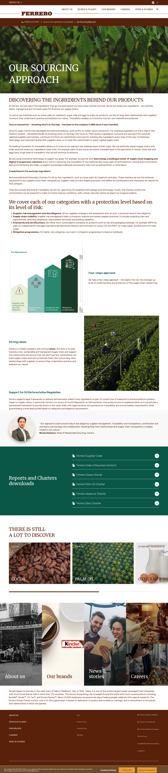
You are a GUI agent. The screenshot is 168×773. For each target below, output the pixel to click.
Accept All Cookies (147, 770)
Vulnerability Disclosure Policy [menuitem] (148, 743)
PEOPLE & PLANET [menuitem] (86, 9)
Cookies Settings (108, 770)
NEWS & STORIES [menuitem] (144, 9)
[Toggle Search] (157, 9)
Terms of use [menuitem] (142, 736)
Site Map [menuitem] (80, 735)
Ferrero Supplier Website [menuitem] (147, 715)
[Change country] (155, 2)
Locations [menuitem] (141, 751)
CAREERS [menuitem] (125, 9)
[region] (84, 769)
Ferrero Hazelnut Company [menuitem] (148, 729)
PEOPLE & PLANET (31, 22)
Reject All (127, 770)
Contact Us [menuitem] (15, 2)
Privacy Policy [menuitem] (82, 722)
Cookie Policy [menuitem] (82, 728)
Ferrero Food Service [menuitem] (146, 722)
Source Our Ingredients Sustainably (58, 22)
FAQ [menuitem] (78, 715)
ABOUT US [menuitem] (67, 9)
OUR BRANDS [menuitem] (108, 9)
